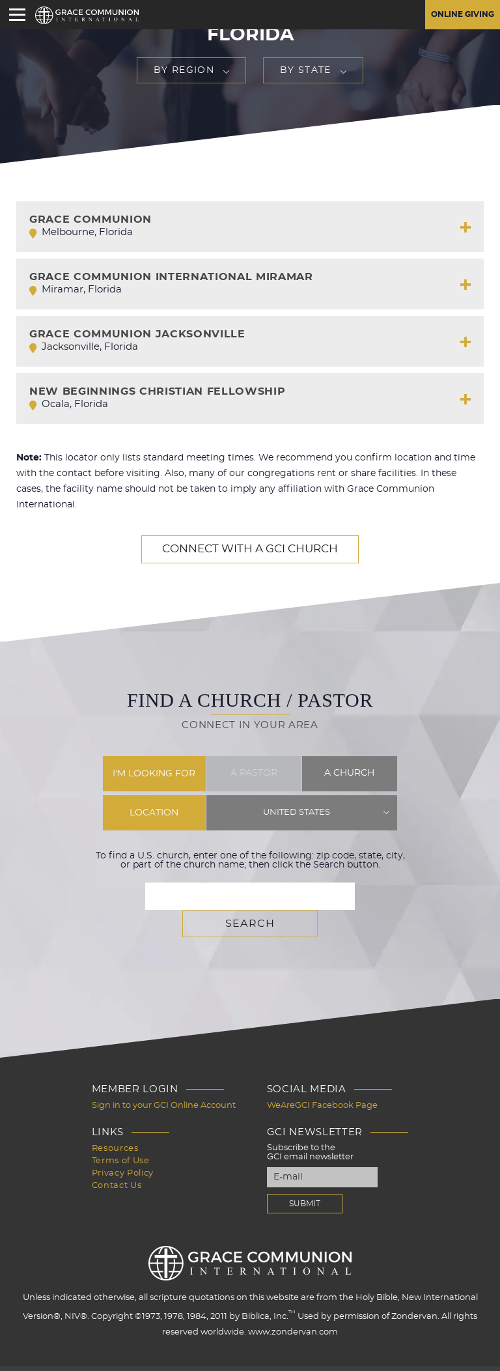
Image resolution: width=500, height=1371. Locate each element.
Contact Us (117, 1154)
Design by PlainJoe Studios (75, 1350)
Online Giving (456, 15)
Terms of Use (121, 1131)
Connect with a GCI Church (250, 549)
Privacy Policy (123, 1142)
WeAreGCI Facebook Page (322, 1077)
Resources (115, 1119)
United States (296, 812)
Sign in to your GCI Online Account (164, 1077)
